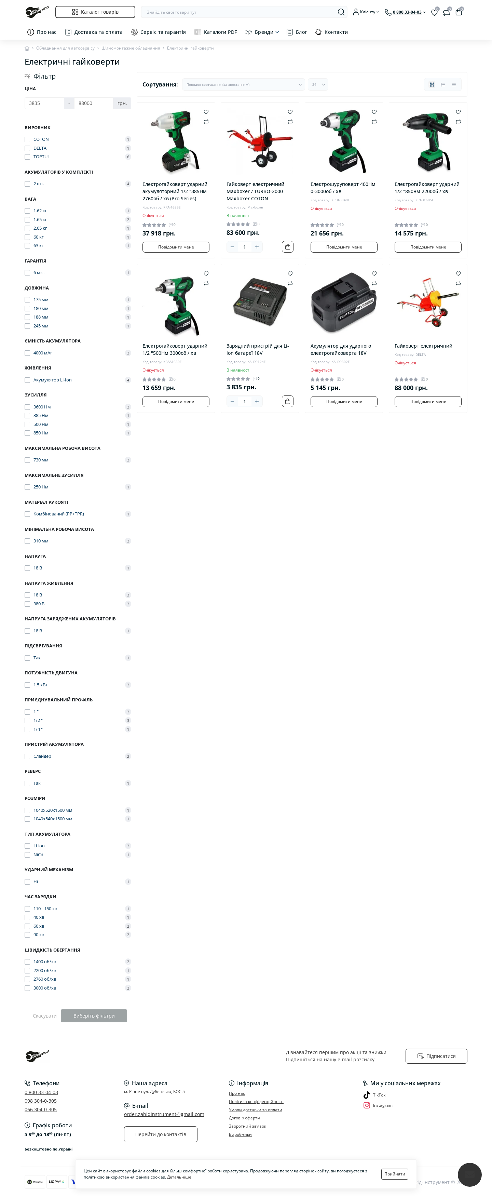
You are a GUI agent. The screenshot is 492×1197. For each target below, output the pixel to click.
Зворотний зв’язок (247, 1126)
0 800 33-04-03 (41, 1092)
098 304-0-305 (41, 1101)
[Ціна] (44, 103)
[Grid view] (431, 84)
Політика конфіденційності (256, 1101)
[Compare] (206, 121)
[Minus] (232, 246)
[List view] (442, 84)
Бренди (264, 32)
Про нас (47, 32)
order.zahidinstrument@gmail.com (164, 1114)
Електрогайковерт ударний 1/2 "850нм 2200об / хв (427, 187)
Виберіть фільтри (94, 1015)
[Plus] (256, 246)
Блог (301, 32)
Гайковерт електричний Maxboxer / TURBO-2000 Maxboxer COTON (255, 191)
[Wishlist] (206, 111)
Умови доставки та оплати (255, 1110)
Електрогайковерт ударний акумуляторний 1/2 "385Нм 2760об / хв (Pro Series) (174, 191)
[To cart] (287, 247)
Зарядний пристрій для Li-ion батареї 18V (258, 349)
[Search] (341, 12)
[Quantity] (244, 247)
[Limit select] (318, 84)
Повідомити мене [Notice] (176, 247)
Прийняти (394, 1174)
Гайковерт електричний (423, 345)
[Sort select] (243, 84)
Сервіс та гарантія (163, 32)
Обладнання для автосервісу (65, 48)
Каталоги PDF (220, 32)
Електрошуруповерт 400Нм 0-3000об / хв (343, 187)
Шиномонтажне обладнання (130, 48)
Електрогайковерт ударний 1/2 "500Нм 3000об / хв (174, 349)
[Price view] (453, 84)
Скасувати (45, 1015)
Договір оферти (244, 1118)
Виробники (240, 1134)
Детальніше (179, 1177)
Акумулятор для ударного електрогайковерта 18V (341, 349)
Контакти (336, 32)
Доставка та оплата (98, 32)
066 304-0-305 (41, 1109)
